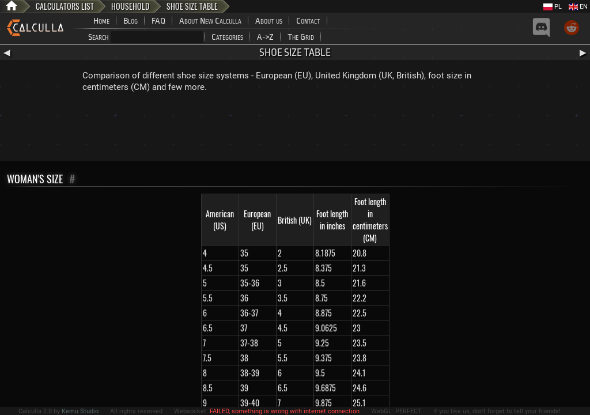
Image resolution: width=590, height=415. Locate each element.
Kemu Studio (80, 411)
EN (578, 6)
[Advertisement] (295, 129)
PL (552, 6)
